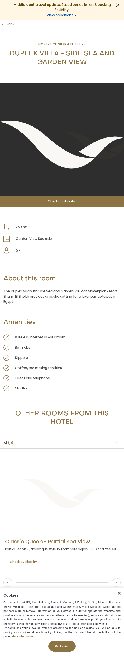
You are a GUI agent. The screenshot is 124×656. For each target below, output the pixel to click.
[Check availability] (62, 201)
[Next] (116, 582)
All (8, 443)
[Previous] (7, 582)
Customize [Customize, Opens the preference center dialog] (62, 646)
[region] (62, 622)
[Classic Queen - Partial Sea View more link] (47, 541)
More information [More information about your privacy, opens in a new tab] (23, 636)
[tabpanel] (62, 513)
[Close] (119, 593)
